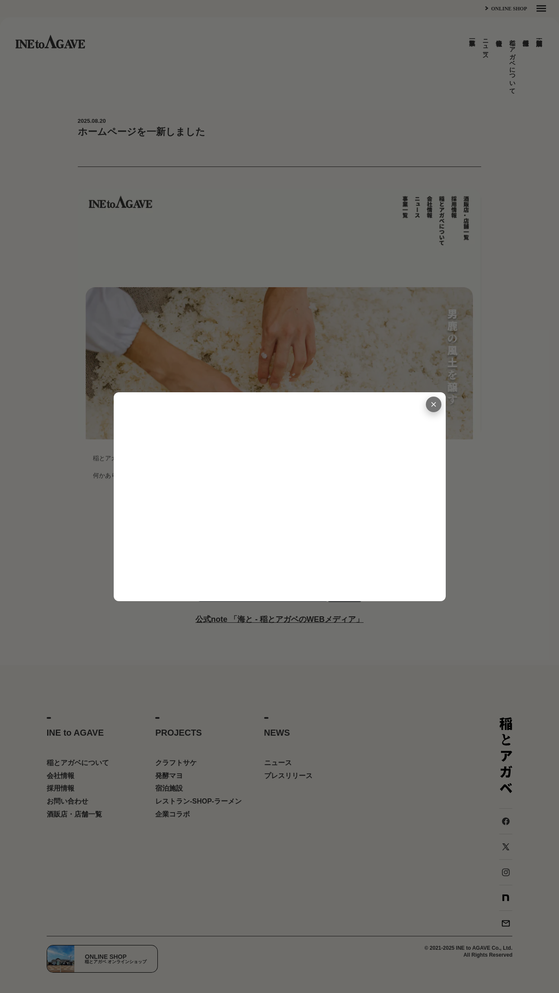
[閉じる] (433, 404)
